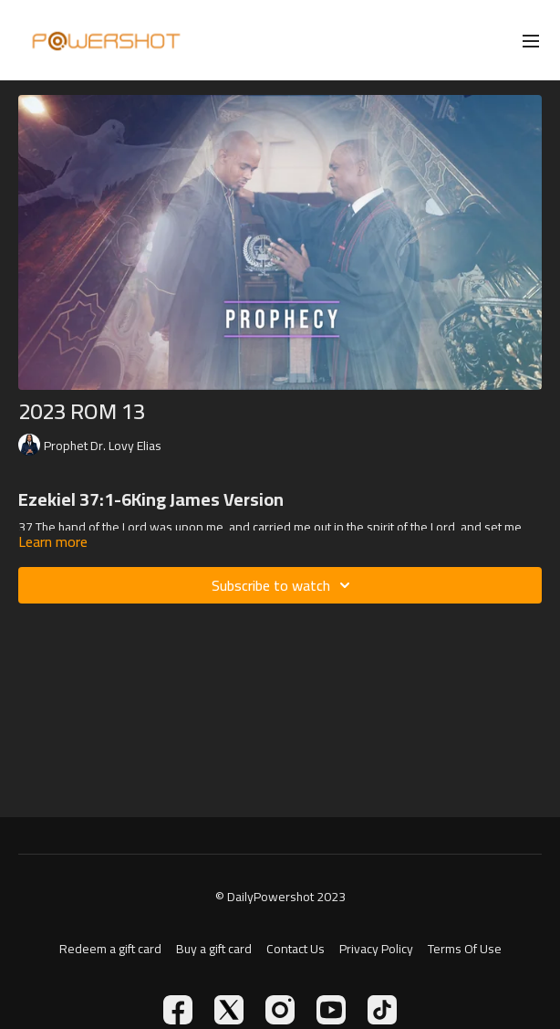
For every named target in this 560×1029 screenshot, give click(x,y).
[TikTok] (382, 1009)
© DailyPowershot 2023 (280, 896)
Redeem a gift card (110, 949)
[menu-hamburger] (531, 40)
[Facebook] (177, 1009)
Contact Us (295, 949)
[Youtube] (331, 1009)
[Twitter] (229, 1009)
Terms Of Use (465, 949)
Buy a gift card (214, 949)
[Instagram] (280, 1009)
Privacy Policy (376, 949)
